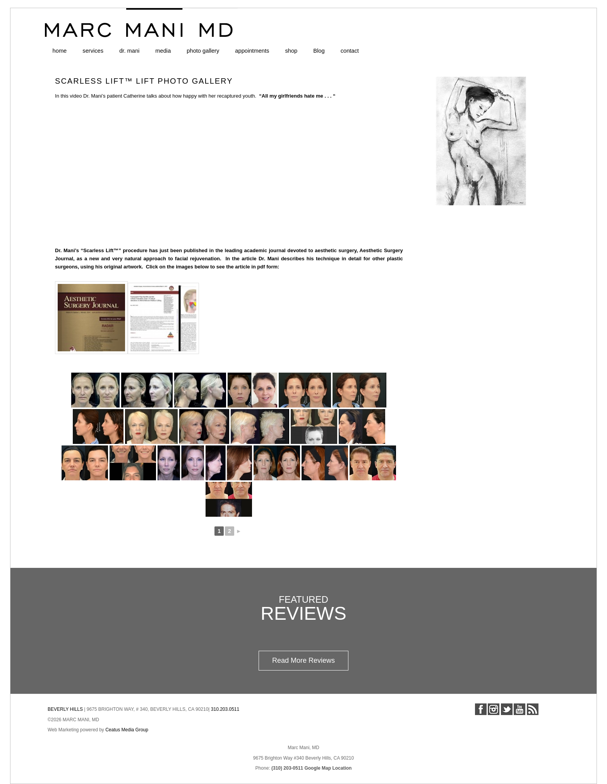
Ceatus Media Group (126, 729)
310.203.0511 (225, 709)
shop (291, 51)
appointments (252, 51)
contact (350, 51)
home (60, 51)
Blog (318, 51)
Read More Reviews (303, 660)
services (92, 51)
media (163, 51)
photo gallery (203, 51)
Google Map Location (328, 768)
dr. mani (129, 51)
